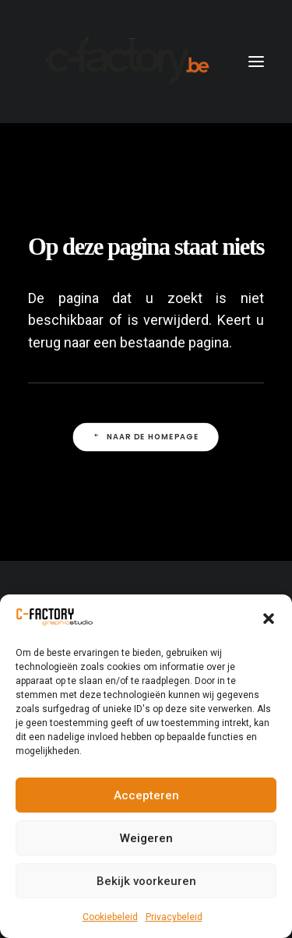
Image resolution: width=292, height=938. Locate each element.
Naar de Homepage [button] (146, 437)
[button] (268, 618)
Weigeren (146, 838)
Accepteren (146, 795)
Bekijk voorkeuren (146, 881)
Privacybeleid (174, 917)
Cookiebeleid (110, 917)
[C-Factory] (125, 61)
